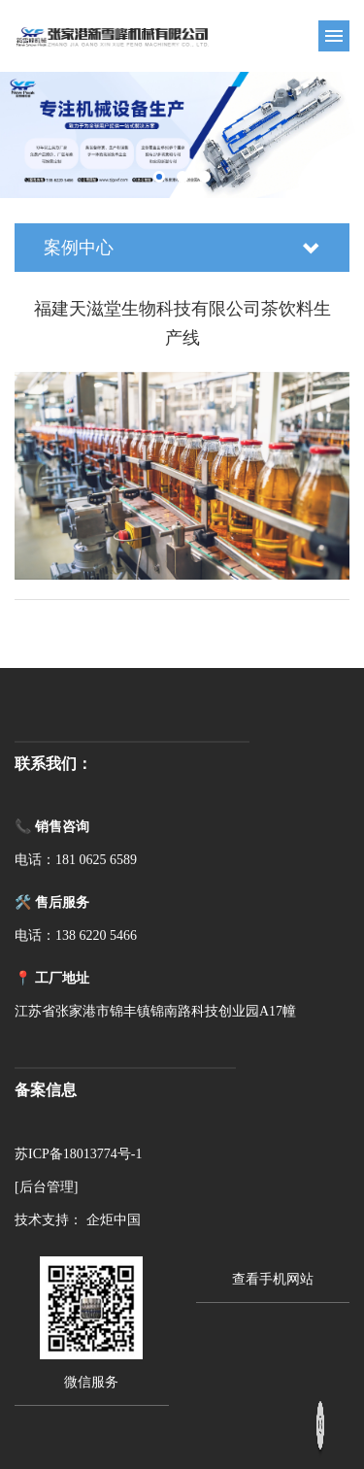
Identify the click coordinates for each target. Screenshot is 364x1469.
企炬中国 (113, 1220)
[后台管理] (46, 1187)
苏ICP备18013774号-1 (78, 1154)
